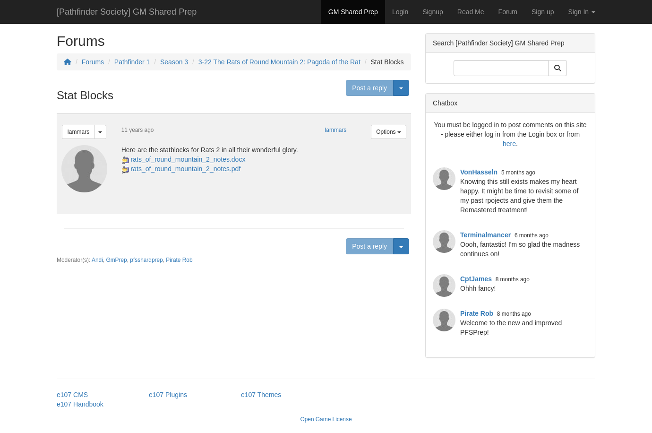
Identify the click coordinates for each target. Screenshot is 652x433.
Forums (93, 62)
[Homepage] (67, 62)
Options (388, 132)
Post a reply (369, 88)
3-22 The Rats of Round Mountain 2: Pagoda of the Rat (279, 62)
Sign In (581, 12)
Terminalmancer (485, 235)
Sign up (543, 12)
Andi (97, 260)
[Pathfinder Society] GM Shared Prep (127, 12)
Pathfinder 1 (132, 62)
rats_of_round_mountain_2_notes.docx (188, 159)
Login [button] (400, 12)
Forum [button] (507, 12)
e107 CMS (72, 394)
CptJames (476, 279)
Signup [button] (432, 12)
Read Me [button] (470, 12)
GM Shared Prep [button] (353, 12)
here (509, 143)
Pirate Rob (179, 260)
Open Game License (326, 419)
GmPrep (116, 260)
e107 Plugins (168, 394)
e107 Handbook (80, 404)
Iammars (78, 132)
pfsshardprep (146, 260)
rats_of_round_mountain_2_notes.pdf (186, 169)
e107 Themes (261, 394)
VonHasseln (479, 172)
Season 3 (174, 62)
